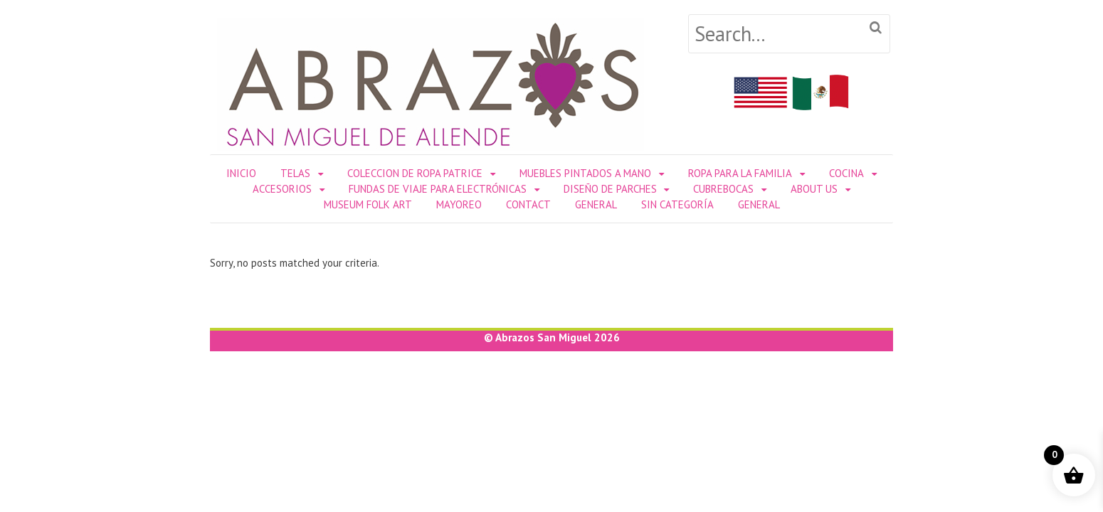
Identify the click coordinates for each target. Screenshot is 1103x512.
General (596, 204)
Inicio (241, 173)
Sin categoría (677, 204)
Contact (528, 204)
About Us (814, 189)
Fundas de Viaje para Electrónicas (438, 189)
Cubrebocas (723, 189)
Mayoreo (459, 204)
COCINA (846, 173)
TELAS (295, 173)
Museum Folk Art (368, 204)
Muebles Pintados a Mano (585, 173)
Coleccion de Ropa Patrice (414, 173)
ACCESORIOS (282, 189)
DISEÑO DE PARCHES (610, 189)
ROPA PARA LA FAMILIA (740, 173)
